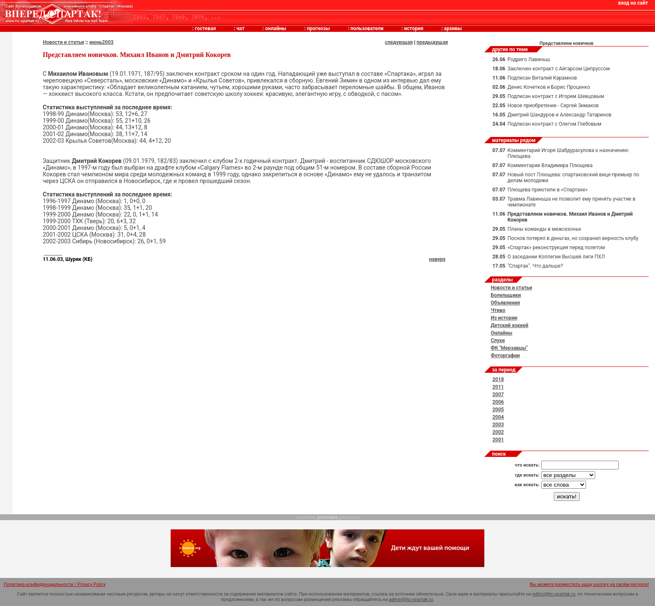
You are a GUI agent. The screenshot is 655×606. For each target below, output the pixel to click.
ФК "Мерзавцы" (509, 348)
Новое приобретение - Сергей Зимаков (553, 105)
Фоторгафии (505, 355)
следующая (399, 42)
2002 (498, 432)
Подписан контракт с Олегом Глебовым (554, 124)
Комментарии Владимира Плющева (549, 165)
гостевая (205, 28)
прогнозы (318, 28)
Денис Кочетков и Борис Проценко (548, 87)
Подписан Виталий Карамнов (542, 78)
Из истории (504, 318)
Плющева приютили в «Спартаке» (547, 190)
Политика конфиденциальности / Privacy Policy (55, 584)
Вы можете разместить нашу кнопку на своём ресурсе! (589, 584)
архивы (453, 28)
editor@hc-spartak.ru (554, 594)
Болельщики (506, 295)
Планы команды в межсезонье (544, 229)
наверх (437, 259)
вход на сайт (633, 3)
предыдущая (432, 42)
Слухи (498, 340)
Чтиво (498, 310)
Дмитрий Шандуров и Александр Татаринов (559, 115)
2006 (498, 402)
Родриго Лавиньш (528, 59)
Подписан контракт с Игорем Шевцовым (555, 96)
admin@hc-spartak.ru (411, 599)
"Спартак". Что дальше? (535, 266)
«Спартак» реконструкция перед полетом (556, 247)
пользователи (367, 28)
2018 (498, 379)
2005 (498, 410)
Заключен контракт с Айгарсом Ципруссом (558, 69)
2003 (498, 425)
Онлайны (501, 333)
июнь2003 (102, 42)
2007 (498, 394)
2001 (498, 440)
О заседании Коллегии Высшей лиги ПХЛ (556, 257)
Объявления (505, 303)
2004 (498, 417)
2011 (498, 387)
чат (240, 28)
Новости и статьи (63, 42)
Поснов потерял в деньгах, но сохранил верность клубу (572, 238)
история (413, 28)
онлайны (275, 28)
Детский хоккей (509, 325)
